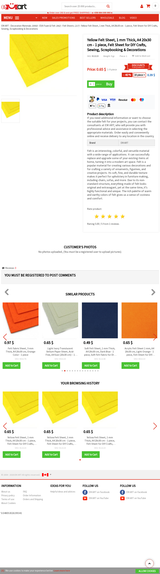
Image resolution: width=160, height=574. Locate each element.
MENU (11, 17)
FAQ (25, 491)
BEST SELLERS (88, 17)
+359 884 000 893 (102, 12)
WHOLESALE (107, 17)
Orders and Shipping (33, 499)
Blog (122, 17)
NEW (44, 17)
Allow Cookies (147, 571)
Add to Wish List (141, 56)
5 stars (122, 216)
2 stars (103, 216)
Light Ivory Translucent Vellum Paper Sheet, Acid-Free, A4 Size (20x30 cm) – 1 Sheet (60, 352)
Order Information (32, 495)
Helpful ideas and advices (62, 491)
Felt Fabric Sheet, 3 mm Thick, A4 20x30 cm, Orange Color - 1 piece (20, 351)
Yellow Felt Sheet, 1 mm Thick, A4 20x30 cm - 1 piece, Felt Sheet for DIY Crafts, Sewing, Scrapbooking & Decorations (20, 441)
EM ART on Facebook (96, 492)
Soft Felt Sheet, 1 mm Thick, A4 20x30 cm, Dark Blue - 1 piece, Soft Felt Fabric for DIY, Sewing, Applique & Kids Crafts (100, 352)
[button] (62, 370)
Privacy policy (8, 495)
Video (133, 17)
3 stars (110, 216)
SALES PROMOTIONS (63, 17)
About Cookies (8, 503)
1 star (96, 216)
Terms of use (7, 499)
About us (5, 491)
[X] (2, 570)
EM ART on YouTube (95, 498)
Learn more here (62, 570)
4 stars (116, 216)
